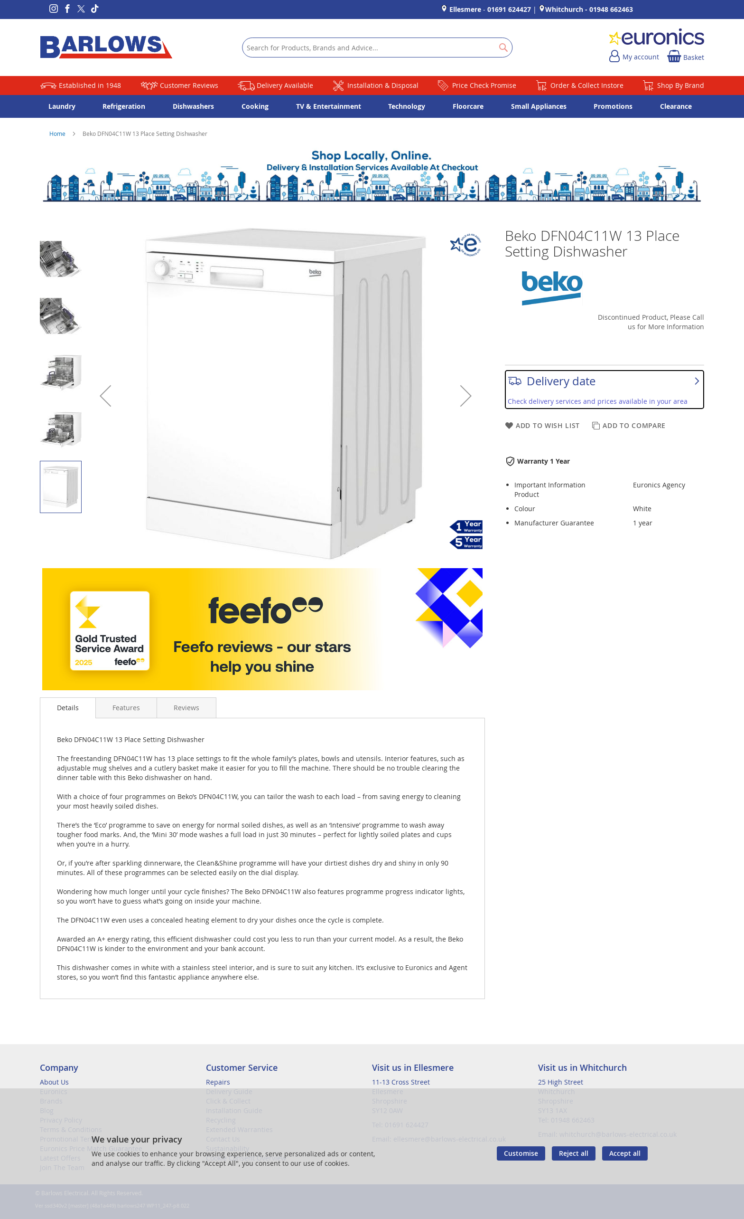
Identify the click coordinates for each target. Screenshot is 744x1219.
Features (126, 707)
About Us (54, 1081)
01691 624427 (509, 9)
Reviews (186, 707)
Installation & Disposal (382, 85)
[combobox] (377, 47)
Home (58, 133)
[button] (105, 395)
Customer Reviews (189, 85)
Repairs (218, 1081)
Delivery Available (285, 85)
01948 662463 (611, 9)
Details (68, 707)
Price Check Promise (484, 85)
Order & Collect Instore (586, 85)
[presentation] (68, 707)
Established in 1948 (90, 85)
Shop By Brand (680, 85)
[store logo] (106, 47)
